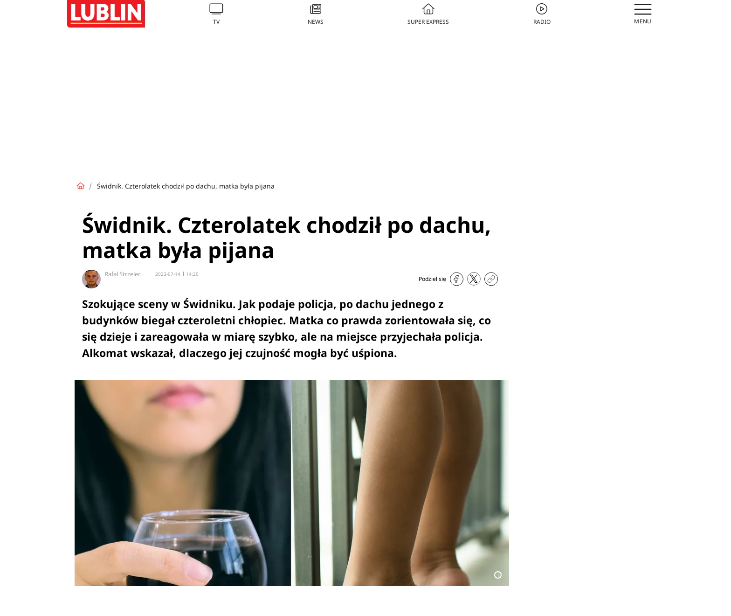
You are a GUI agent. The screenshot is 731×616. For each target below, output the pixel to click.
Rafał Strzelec (122, 274)
